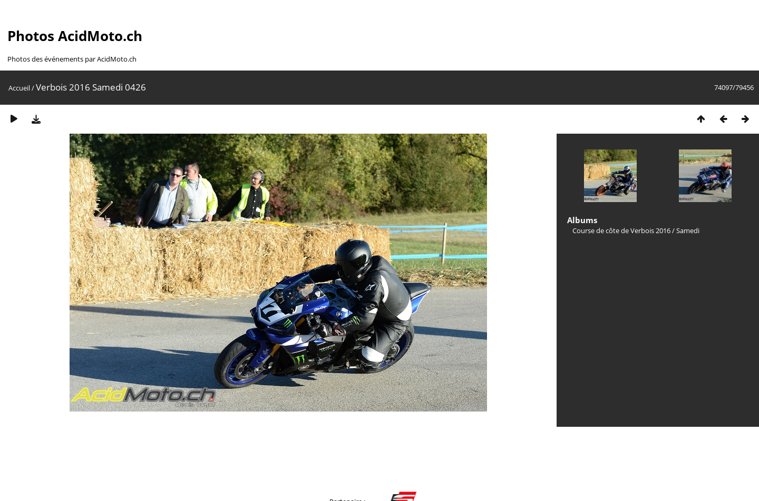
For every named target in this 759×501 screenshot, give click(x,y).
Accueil (19, 88)
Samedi (687, 230)
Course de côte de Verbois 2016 (621, 230)
